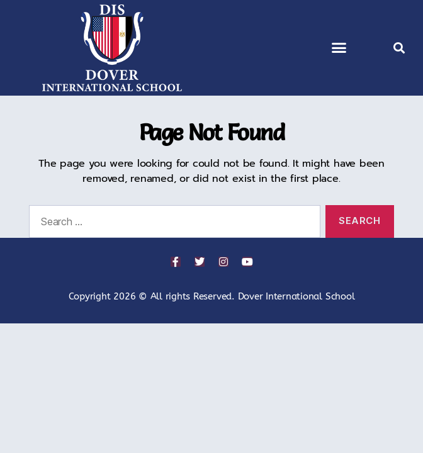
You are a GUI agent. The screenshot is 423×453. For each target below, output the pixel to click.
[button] (339, 48)
